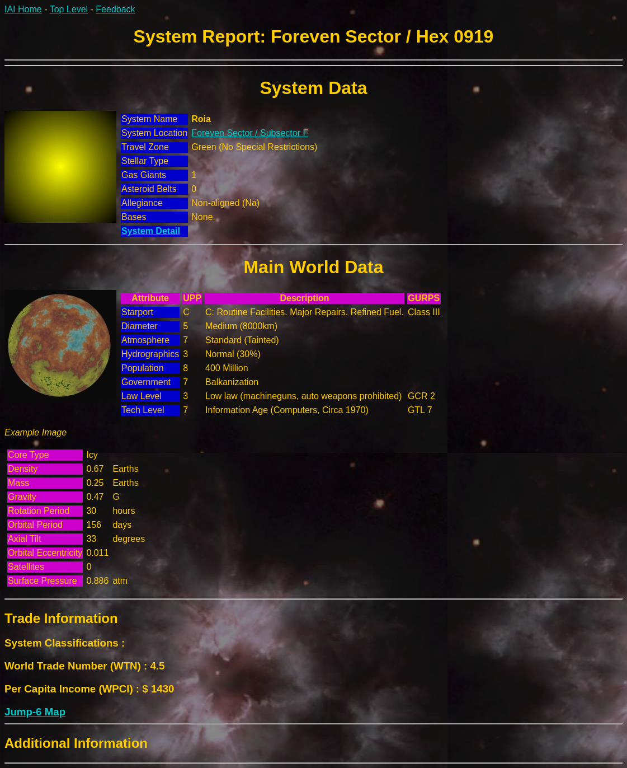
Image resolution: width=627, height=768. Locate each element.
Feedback (115, 9)
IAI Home (23, 9)
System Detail (150, 231)
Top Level (69, 9)
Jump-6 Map (34, 712)
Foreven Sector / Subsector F (249, 133)
